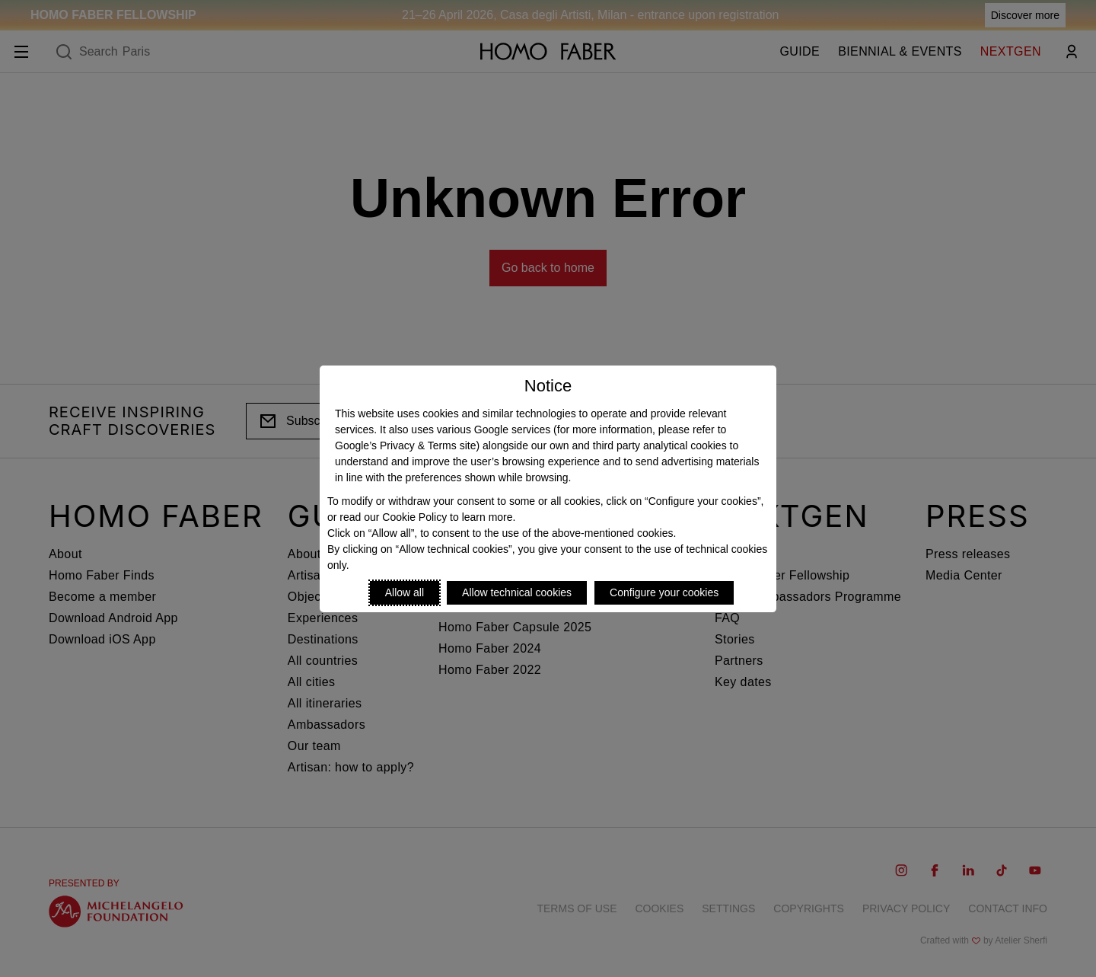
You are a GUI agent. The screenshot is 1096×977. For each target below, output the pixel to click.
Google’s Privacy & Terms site (405, 445)
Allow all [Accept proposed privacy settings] (404, 592)
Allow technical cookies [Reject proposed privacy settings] (517, 592)
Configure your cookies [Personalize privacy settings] (664, 592)
